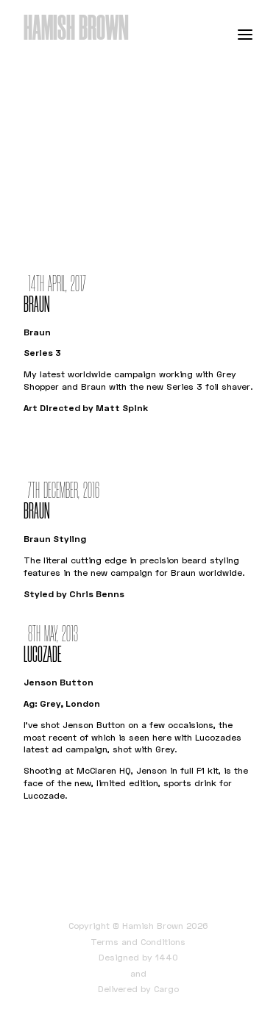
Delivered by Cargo (138, 988)
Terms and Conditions (138, 941)
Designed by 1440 (138, 957)
